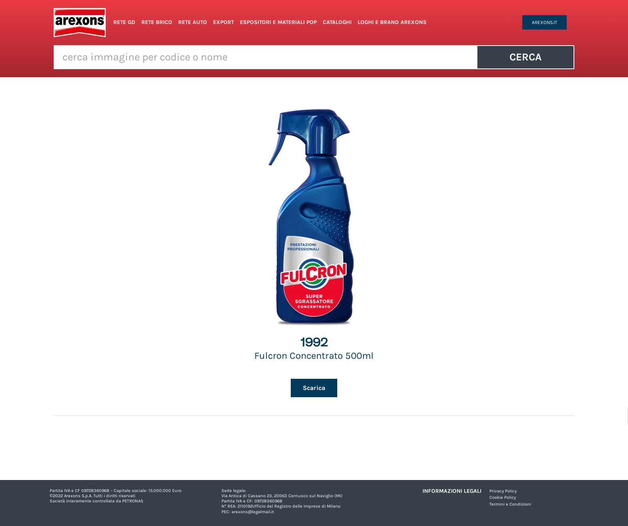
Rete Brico (156, 22)
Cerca (525, 57)
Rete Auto (192, 22)
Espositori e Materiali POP (278, 22)
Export (223, 22)
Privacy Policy (503, 491)
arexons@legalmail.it (252, 511)
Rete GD (124, 22)
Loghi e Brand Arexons (392, 22)
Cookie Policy (502, 497)
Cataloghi (337, 22)
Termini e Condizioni (510, 504)
